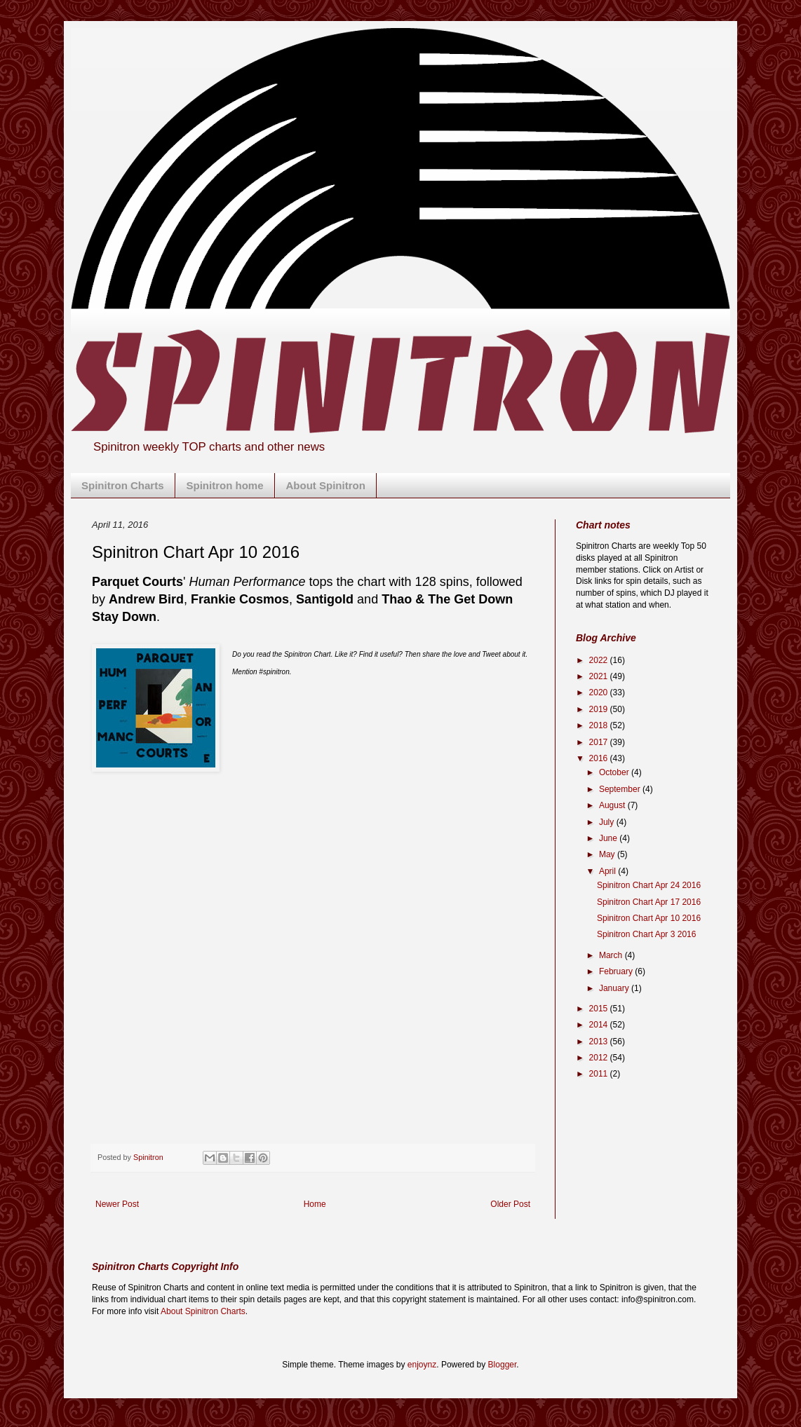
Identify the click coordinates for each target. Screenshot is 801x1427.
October (615, 772)
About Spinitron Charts (203, 1311)
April (608, 871)
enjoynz (422, 1365)
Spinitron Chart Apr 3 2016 (646, 934)
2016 (599, 758)
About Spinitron (325, 485)
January (615, 988)
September (620, 789)
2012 (599, 1058)
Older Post (510, 1204)
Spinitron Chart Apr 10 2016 (649, 918)
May (608, 854)
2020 (599, 692)
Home (315, 1204)
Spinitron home (225, 485)
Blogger (502, 1365)
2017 (599, 742)
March (612, 955)
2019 (599, 709)
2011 (599, 1074)
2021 (599, 676)
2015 (599, 1008)
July (608, 822)
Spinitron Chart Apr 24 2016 (649, 885)
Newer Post (117, 1204)
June (609, 838)
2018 (599, 725)
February (617, 971)
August (613, 805)
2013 (599, 1041)
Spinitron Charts (122, 485)
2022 (599, 660)
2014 (599, 1025)
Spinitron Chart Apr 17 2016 (649, 902)
